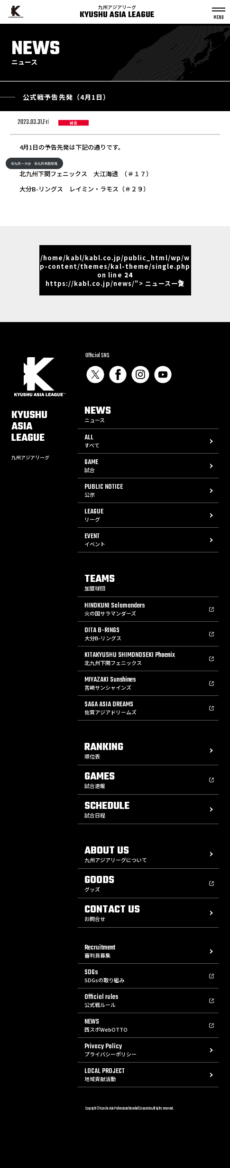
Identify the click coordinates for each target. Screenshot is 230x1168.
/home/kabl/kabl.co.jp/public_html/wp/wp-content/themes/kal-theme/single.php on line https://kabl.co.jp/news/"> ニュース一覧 (115, 270)
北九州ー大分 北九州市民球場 (34, 163)
